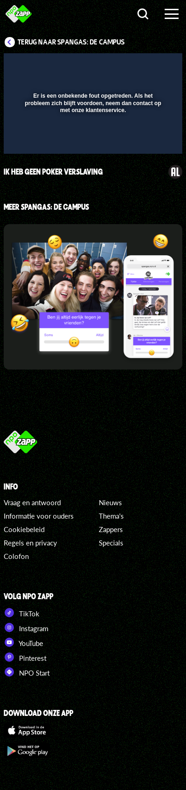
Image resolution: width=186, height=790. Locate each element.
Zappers (111, 529)
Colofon (16, 556)
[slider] (91, 141)
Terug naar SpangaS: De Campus (71, 42)
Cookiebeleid (24, 529)
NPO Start (27, 671)
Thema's (111, 516)
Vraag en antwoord (32, 502)
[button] (151, 66)
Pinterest (25, 657)
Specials (111, 543)
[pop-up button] (132, 66)
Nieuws (110, 502)
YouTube (23, 642)
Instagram (26, 627)
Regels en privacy (30, 543)
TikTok (21, 612)
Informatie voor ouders (39, 516)
